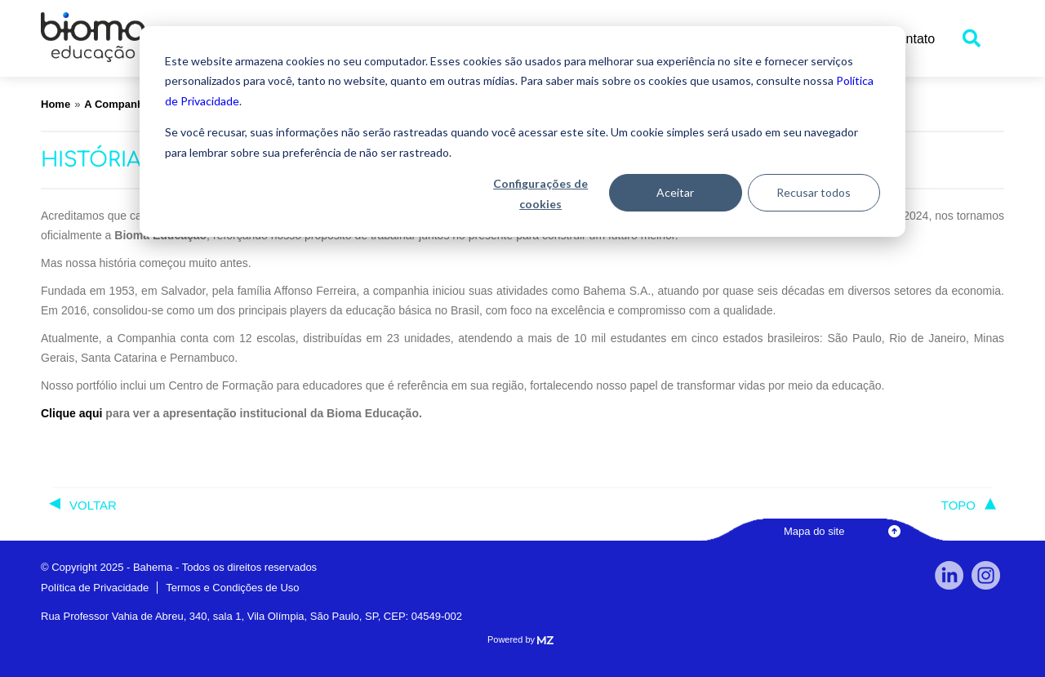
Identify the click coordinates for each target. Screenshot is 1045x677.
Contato (912, 39)
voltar (93, 505)
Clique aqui (71, 413)
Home (55, 104)
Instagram (986, 575)
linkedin (949, 575)
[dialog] (522, 131)
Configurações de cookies (540, 193)
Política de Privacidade (95, 587)
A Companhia (118, 104)
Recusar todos (813, 192)
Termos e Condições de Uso (232, 587)
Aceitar (675, 192)
